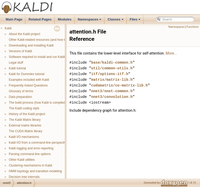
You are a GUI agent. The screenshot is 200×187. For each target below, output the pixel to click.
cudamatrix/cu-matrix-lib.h (119, 85)
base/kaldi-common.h (112, 62)
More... (171, 53)
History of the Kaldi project (27, 114)
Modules (65, 19)
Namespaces (90, 20)
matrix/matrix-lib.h (112, 79)
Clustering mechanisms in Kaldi (30, 165)
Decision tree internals (24, 177)
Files (135, 20)
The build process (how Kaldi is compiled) (37, 102)
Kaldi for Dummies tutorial (26, 74)
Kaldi (8, 28)
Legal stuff (16, 62)
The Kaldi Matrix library (25, 120)
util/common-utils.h (112, 68)
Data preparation (20, 97)
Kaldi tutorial (17, 68)
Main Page (14, 19)
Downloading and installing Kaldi (31, 45)
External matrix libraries (25, 125)
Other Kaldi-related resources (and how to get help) (44, 40)
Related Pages (40, 19)
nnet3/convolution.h (112, 96)
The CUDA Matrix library (25, 131)
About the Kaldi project (24, 34)
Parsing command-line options (30, 154)
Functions (193, 27)
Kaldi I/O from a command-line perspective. (38, 142)
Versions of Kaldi (20, 51)
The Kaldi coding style (24, 108)
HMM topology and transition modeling (35, 171)
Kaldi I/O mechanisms (24, 137)
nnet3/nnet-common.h (112, 91)
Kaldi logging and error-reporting (31, 148)
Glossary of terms (21, 91)
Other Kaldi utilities (22, 160)
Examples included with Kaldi (29, 80)
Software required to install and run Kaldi (37, 57)
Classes (116, 20)
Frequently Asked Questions (28, 85)
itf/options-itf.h (109, 73)
